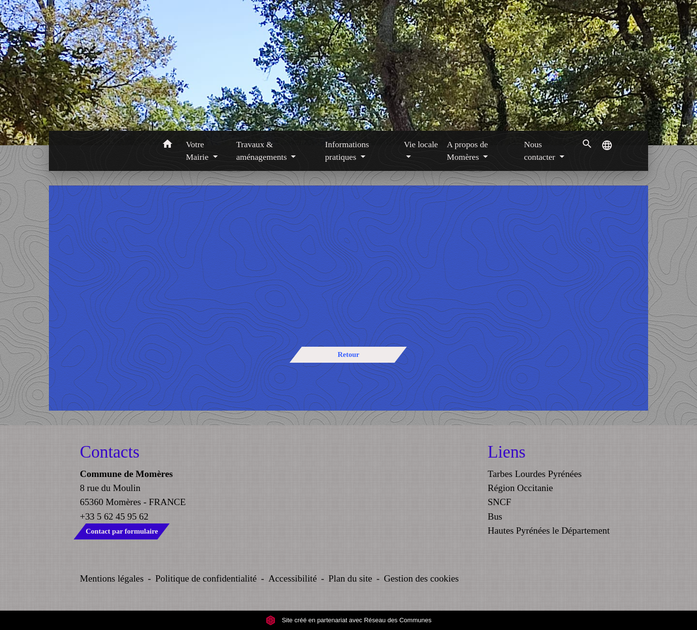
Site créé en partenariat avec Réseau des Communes (349, 620)
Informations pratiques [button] (347, 150)
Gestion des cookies (421, 578)
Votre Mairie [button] (198, 150)
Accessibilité (293, 578)
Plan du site (350, 578)
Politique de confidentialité (206, 578)
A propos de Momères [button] (467, 150)
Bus (495, 516)
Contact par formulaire (122, 531)
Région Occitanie (520, 488)
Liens (507, 452)
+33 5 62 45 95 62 (114, 516)
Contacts (109, 452)
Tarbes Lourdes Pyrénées (535, 474)
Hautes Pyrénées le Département (549, 530)
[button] (167, 145)
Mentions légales (112, 578)
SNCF (499, 502)
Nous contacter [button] (540, 150)
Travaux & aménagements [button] (262, 150)
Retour (348, 354)
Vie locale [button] (421, 144)
